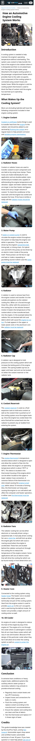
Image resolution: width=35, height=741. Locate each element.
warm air (10, 606)
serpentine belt (23, 245)
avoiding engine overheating (15, 134)
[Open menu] (2, 3)
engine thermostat (11, 458)
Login (25, 2)
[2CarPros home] (13, 2)
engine (22, 124)
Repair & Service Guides (8, 8)
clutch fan (12, 538)
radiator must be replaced (13, 327)
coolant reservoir (10, 408)
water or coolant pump (11, 235)
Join (31, 2)
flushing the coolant (17, 129)
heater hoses (6, 596)
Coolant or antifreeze (9, 122)
